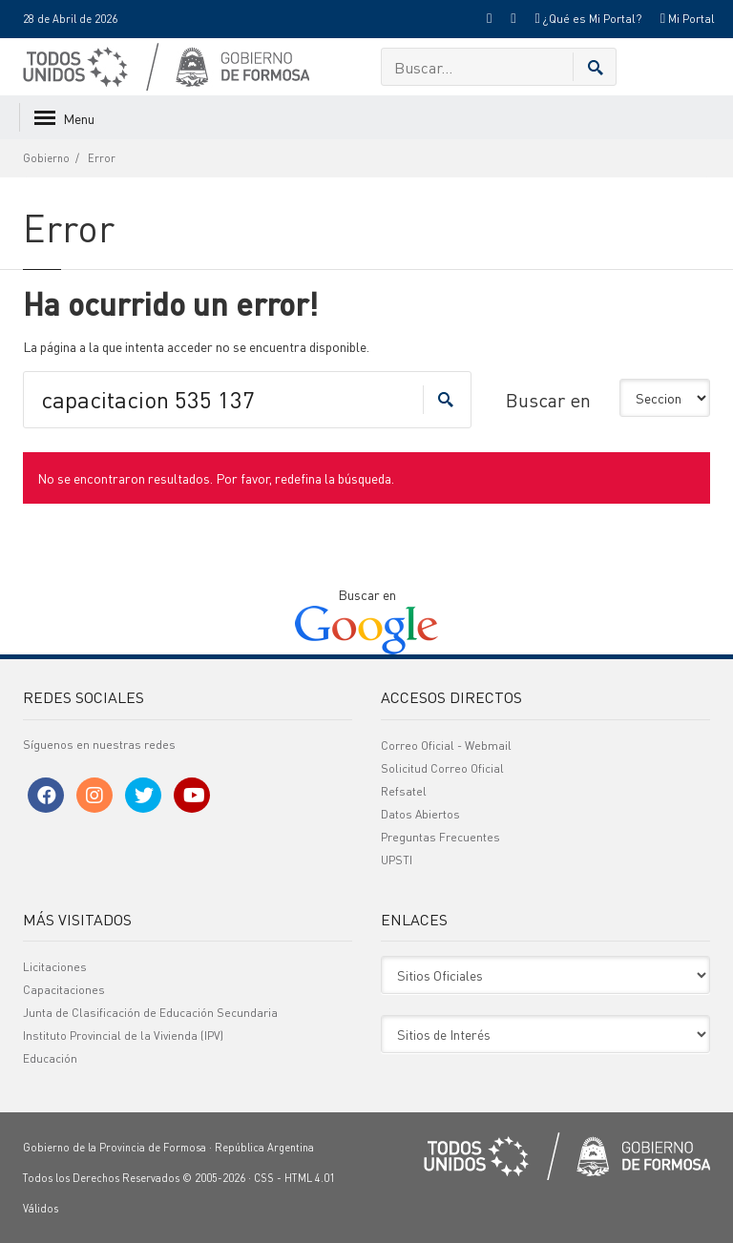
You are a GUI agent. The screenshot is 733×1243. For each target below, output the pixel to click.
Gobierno (46, 158)
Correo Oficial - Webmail (446, 745)
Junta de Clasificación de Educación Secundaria (150, 1012)
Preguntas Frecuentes (440, 837)
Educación (50, 1058)
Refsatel (404, 791)
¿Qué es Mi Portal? (587, 18)
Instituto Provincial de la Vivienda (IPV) (123, 1035)
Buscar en (548, 399)
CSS (264, 1178)
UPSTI (396, 860)
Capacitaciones (64, 990)
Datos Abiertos (420, 814)
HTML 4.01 (309, 1178)
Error (101, 158)
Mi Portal (687, 18)
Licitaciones (55, 967)
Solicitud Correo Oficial (442, 768)
